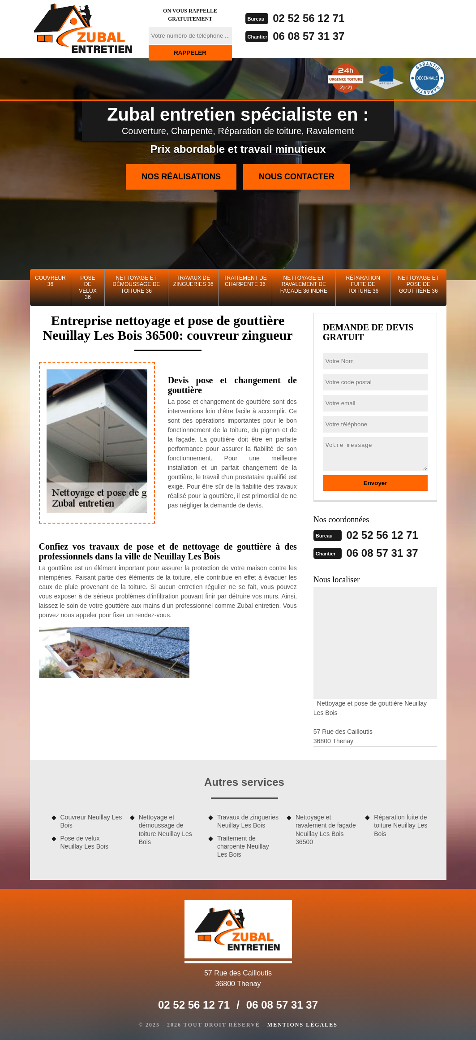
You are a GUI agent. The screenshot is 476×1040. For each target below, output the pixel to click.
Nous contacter (296, 176)
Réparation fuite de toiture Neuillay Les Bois (400, 825)
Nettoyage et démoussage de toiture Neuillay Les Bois (165, 829)
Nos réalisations (181, 176)
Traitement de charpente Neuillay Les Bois (243, 846)
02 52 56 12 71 (308, 18)
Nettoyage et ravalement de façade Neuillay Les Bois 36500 (326, 829)
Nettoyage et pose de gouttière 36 (418, 284)
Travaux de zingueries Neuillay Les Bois (248, 821)
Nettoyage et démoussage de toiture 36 (136, 284)
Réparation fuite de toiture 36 (363, 284)
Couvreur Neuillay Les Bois (91, 821)
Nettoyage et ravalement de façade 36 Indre (303, 284)
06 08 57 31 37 (308, 36)
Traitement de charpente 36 (244, 281)
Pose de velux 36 (87, 287)
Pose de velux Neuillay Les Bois (84, 842)
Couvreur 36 (50, 281)
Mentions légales (302, 1025)
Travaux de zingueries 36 (193, 281)
